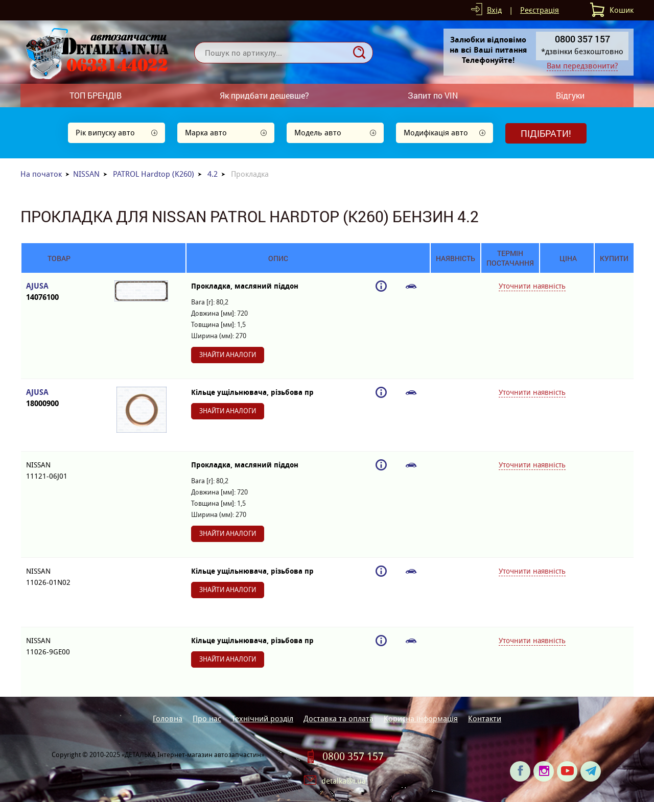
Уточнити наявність (532, 286)
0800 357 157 (353, 756)
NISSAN (86, 174)
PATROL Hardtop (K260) (153, 174)
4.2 (212, 174)
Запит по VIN (433, 95)
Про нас (207, 718)
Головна (167, 718)
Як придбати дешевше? (264, 95)
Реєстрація (539, 10)
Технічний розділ (262, 718)
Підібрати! (546, 133)
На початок (41, 174)
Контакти (484, 718)
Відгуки (570, 95)
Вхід (494, 10)
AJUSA (59, 292)
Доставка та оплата (338, 718)
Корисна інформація (421, 718)
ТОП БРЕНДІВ (95, 95)
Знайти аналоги (227, 354)
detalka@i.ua (343, 781)
